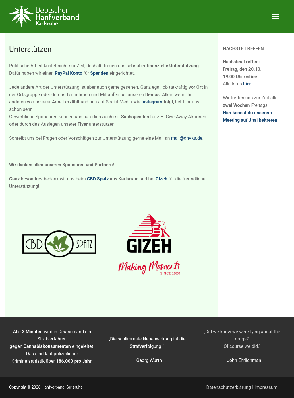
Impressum (266, 387)
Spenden (99, 73)
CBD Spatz (98, 179)
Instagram (151, 102)
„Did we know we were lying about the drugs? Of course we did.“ (242, 339)
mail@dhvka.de (186, 138)
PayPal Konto (68, 73)
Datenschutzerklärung (228, 387)
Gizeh (161, 179)
